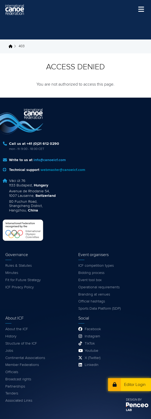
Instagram (92, 336)
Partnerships (15, 386)
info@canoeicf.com (50, 160)
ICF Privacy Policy (19, 287)
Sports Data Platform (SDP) (99, 308)
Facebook (93, 329)
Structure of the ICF (21, 343)
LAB (129, 410)
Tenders (11, 393)
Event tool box (90, 280)
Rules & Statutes (18, 266)
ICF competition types (96, 266)
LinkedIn (92, 365)
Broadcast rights (18, 379)
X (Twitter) (92, 358)
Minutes (11, 273)
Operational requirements (99, 287)
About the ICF (16, 329)
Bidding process (91, 273)
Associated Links (18, 400)
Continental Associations (25, 358)
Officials (11, 372)
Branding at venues (94, 294)
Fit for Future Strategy (23, 280)
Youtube (91, 351)
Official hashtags (91, 301)
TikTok (90, 343)
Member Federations (22, 365)
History (11, 336)
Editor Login (135, 384)
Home (12, 46)
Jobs (9, 351)
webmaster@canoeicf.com (62, 170)
